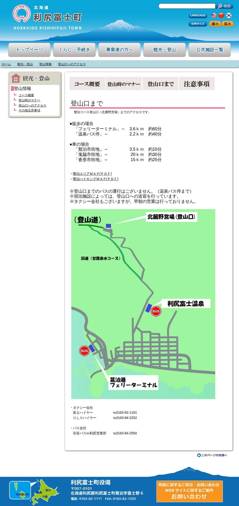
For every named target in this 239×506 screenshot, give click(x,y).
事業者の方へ (119, 49)
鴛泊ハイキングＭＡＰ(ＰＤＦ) (95, 179)
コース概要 (26, 95)
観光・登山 (164, 49)
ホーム (6, 64)
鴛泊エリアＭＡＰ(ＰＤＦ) (92, 174)
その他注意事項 (29, 110)
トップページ (29, 49)
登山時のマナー (29, 100)
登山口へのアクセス (72, 64)
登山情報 (45, 64)
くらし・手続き (74, 49)
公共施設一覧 (209, 49)
